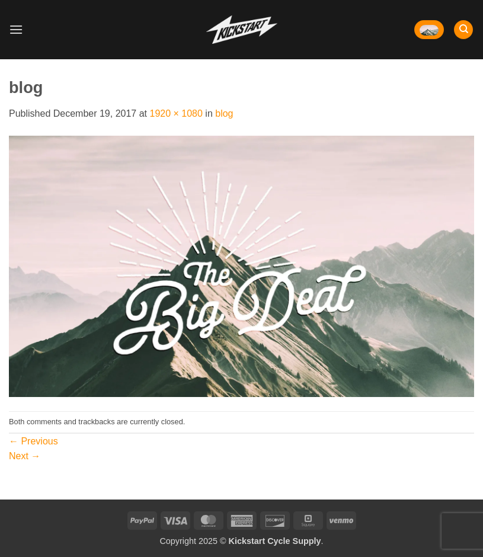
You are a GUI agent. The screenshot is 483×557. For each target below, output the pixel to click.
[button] (16, 29)
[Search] (463, 30)
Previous (33, 441)
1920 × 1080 (175, 113)
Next (24, 456)
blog (224, 113)
